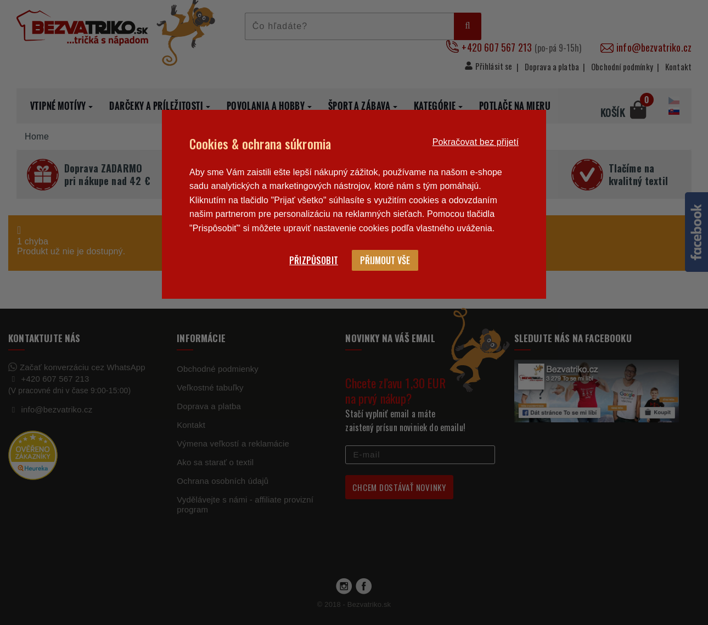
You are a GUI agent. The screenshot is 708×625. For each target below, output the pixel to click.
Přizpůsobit (313, 260)
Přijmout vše (385, 260)
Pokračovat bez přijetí (475, 142)
